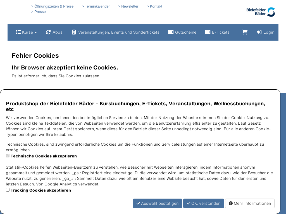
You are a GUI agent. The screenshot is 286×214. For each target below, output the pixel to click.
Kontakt (156, 6)
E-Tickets (217, 32)
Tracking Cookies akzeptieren (41, 190)
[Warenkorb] (245, 32)
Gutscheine (182, 32)
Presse (40, 12)
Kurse (26, 32)
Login (265, 32)
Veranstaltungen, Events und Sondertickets (115, 32)
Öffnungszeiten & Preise (53, 6)
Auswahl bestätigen (157, 203)
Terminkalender (97, 6)
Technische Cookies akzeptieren (44, 155)
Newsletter (129, 6)
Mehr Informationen (250, 203)
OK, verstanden (203, 203)
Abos (54, 32)
